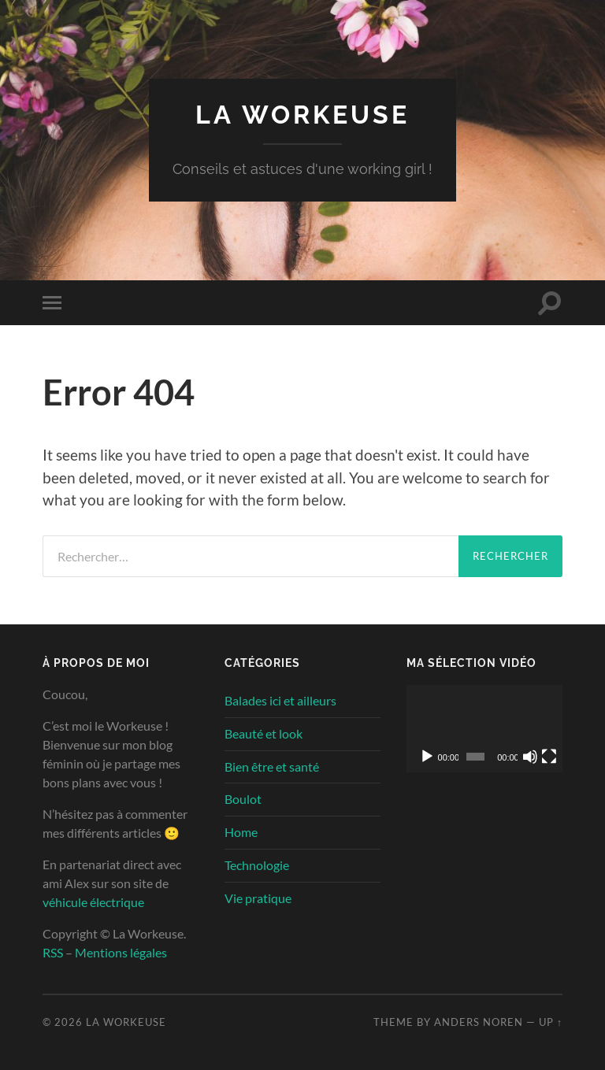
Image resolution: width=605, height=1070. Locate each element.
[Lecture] (427, 757)
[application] (484, 728)
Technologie (257, 864)
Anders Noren (478, 1022)
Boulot (243, 798)
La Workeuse (302, 114)
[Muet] (530, 757)
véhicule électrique (93, 901)
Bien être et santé (272, 766)
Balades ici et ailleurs (280, 700)
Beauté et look (263, 733)
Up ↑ (550, 1022)
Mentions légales (121, 952)
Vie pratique (258, 897)
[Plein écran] (549, 757)
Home (241, 831)
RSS (53, 952)
